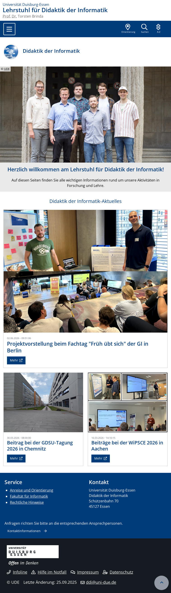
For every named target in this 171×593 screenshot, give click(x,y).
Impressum (85, 572)
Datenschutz (118, 572)
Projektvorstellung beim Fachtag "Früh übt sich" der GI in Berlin (77, 347)
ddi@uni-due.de (101, 582)
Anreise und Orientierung (31, 490)
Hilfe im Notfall (49, 572)
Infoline (17, 572)
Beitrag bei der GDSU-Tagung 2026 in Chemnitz (40, 445)
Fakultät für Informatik (29, 496)
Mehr (14, 360)
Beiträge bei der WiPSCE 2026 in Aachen (127, 445)
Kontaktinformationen (24, 531)
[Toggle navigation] (9, 29)
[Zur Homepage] (85, 4)
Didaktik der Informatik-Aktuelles (85, 201)
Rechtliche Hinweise (27, 502)
